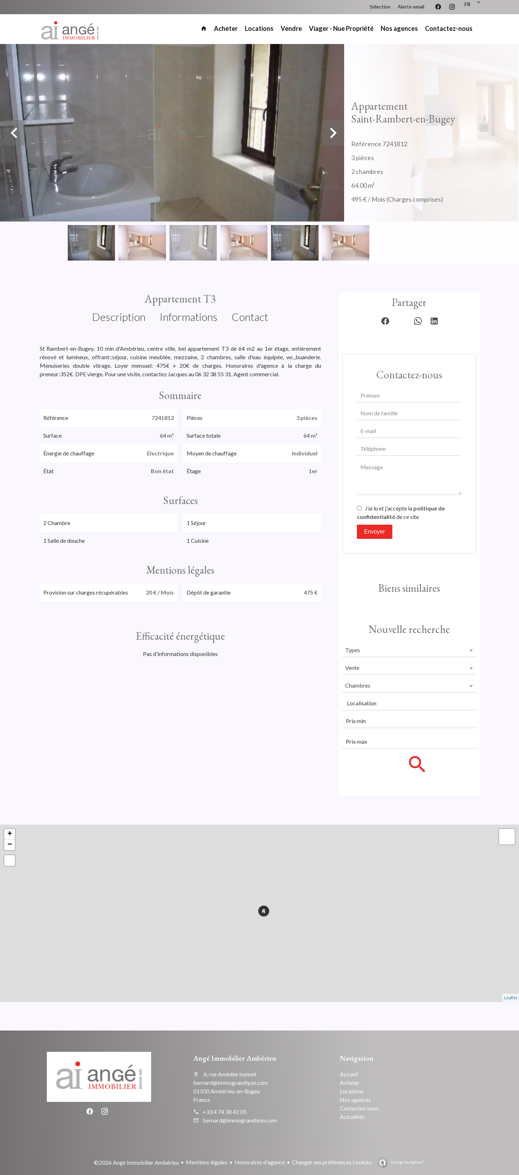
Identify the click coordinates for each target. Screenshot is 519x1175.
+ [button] (9, 834)
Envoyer (374, 532)
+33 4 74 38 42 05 (225, 1111)
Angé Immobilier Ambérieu (234, 1058)
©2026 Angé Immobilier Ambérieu (136, 1162)
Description (118, 316)
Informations (188, 316)
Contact (250, 316)
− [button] (9, 845)
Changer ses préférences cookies (332, 1162)
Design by (407, 1162)
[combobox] (409, 650)
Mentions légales (206, 1162)
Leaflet (510, 997)
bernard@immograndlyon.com (240, 1120)
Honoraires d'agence (259, 1162)
